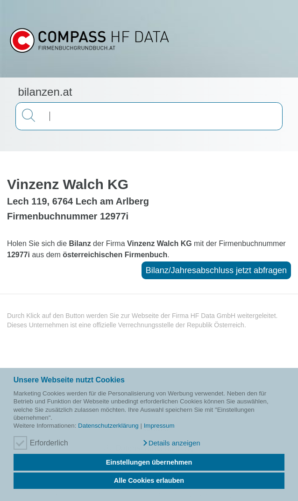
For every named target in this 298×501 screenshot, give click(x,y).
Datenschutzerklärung (108, 425)
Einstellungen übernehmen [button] (149, 462)
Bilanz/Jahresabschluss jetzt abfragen (216, 270)
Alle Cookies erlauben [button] (149, 480)
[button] (171, 443)
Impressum (159, 425)
